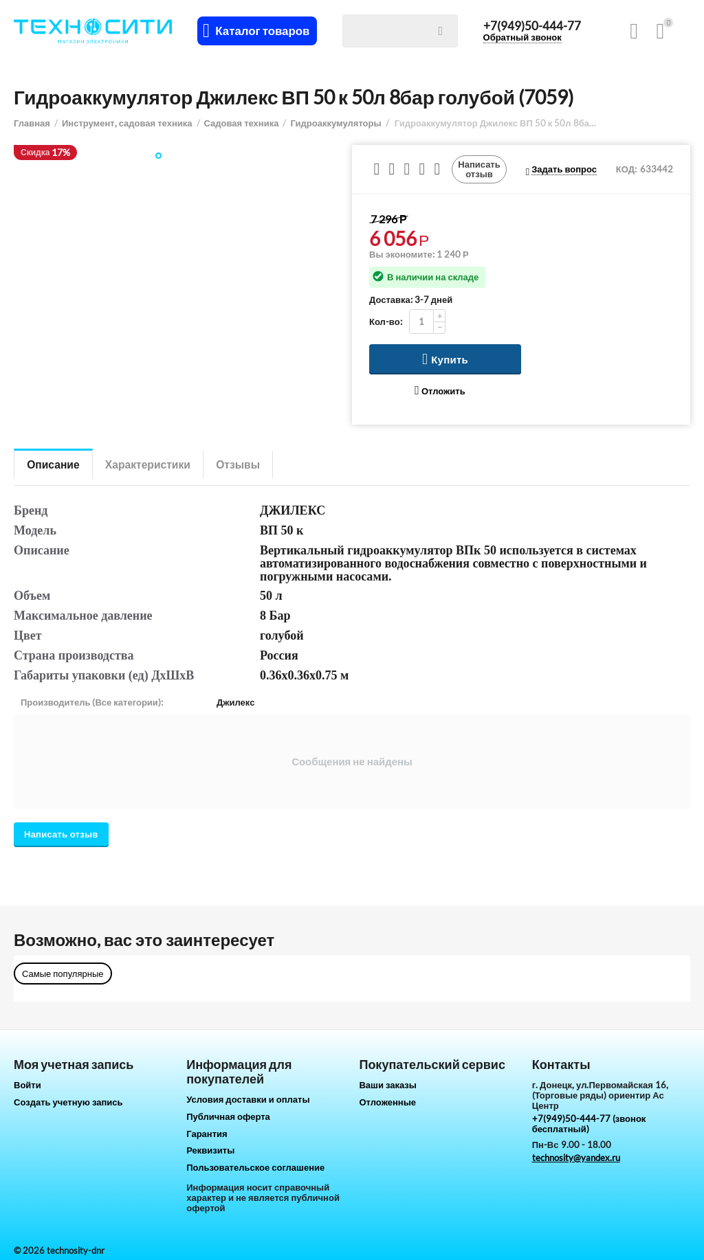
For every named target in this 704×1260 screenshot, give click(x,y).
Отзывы (248, 464)
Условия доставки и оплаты (247, 1099)
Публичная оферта (228, 1116)
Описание (55, 464)
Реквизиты (210, 1150)
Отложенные (387, 1101)
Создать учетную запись (68, 1101)
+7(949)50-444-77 (533, 26)
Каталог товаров (263, 31)
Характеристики (153, 464)
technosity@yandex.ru (576, 1157)
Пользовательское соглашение (255, 1167)
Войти (27, 1084)
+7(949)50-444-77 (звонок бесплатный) (589, 1123)
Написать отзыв (479, 169)
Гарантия (206, 1133)
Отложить (440, 390)
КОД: (626, 169)
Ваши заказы (388, 1084)
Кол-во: (385, 321)
